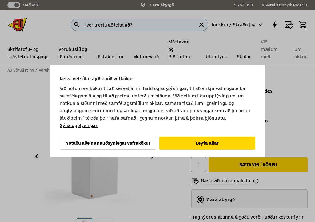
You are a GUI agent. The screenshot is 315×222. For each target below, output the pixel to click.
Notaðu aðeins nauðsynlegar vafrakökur (108, 143)
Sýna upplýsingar (79, 125)
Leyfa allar (207, 143)
